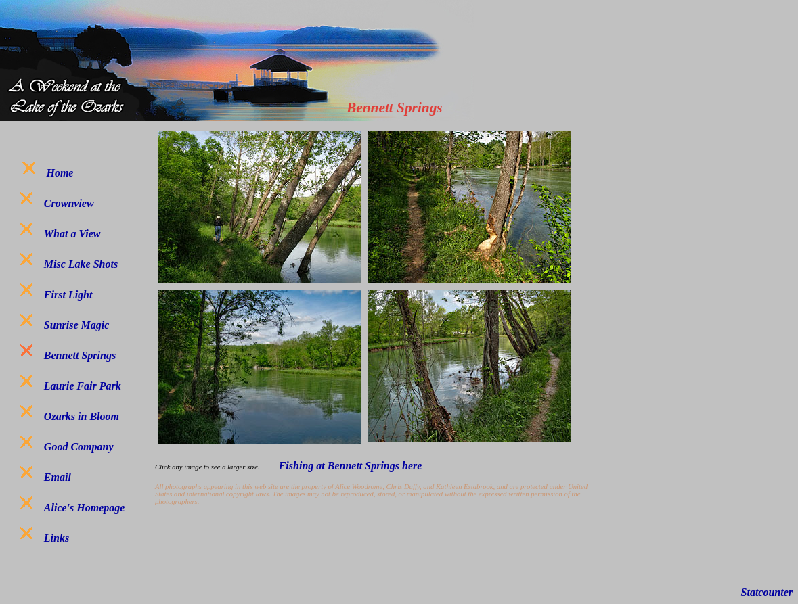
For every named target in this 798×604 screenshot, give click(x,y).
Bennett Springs (80, 355)
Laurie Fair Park (82, 386)
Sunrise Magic (76, 325)
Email (57, 477)
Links (56, 538)
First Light (68, 294)
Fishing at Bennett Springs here (352, 465)
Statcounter (767, 592)
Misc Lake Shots (81, 264)
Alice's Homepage (84, 507)
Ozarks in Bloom (81, 416)
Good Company (79, 446)
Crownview (69, 203)
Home (59, 173)
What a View (72, 233)
